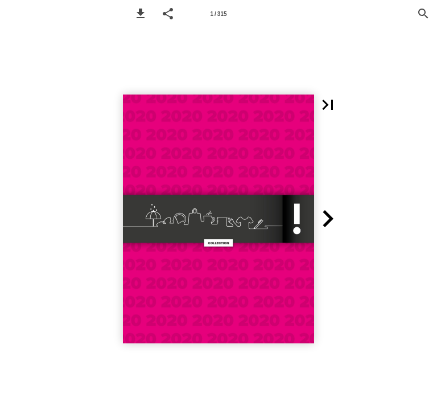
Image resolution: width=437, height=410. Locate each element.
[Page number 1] (218, 13)
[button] (140, 13)
